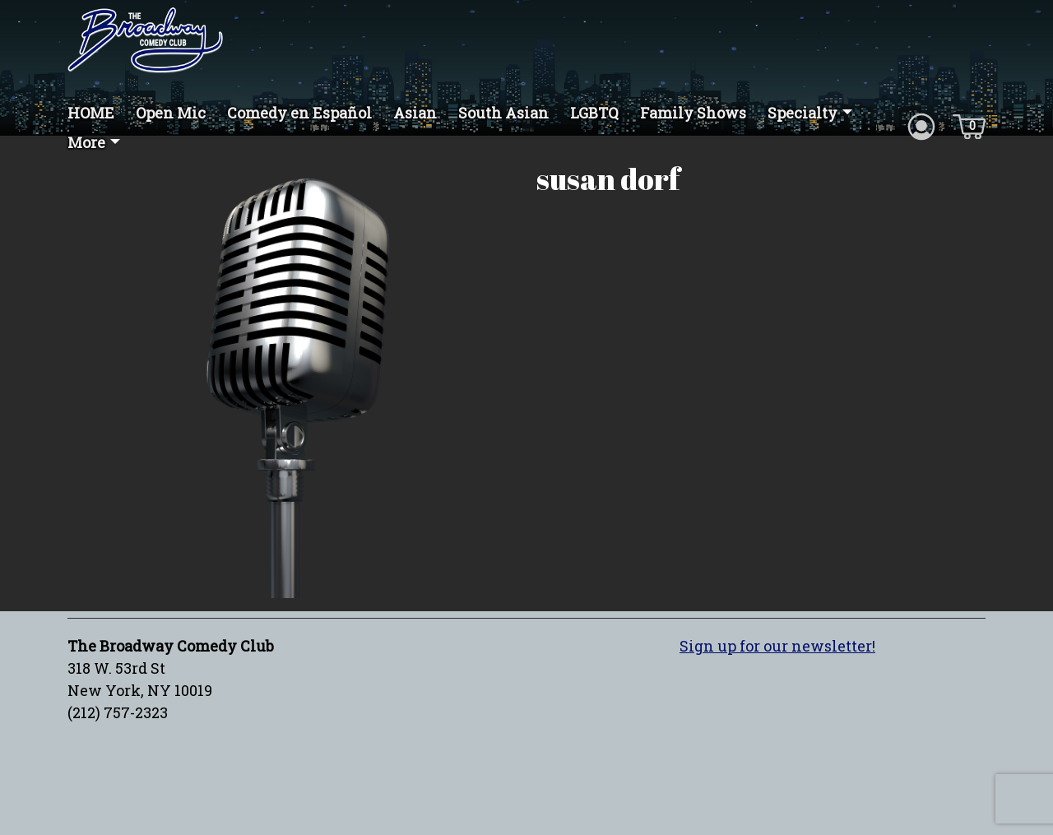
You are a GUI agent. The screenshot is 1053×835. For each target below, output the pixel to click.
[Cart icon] (969, 125)
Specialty (802, 113)
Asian (415, 113)
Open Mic (171, 113)
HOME (90, 113)
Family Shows (693, 113)
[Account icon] (921, 125)
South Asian (503, 113)
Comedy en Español (299, 113)
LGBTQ (594, 113)
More (86, 142)
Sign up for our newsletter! (777, 646)
